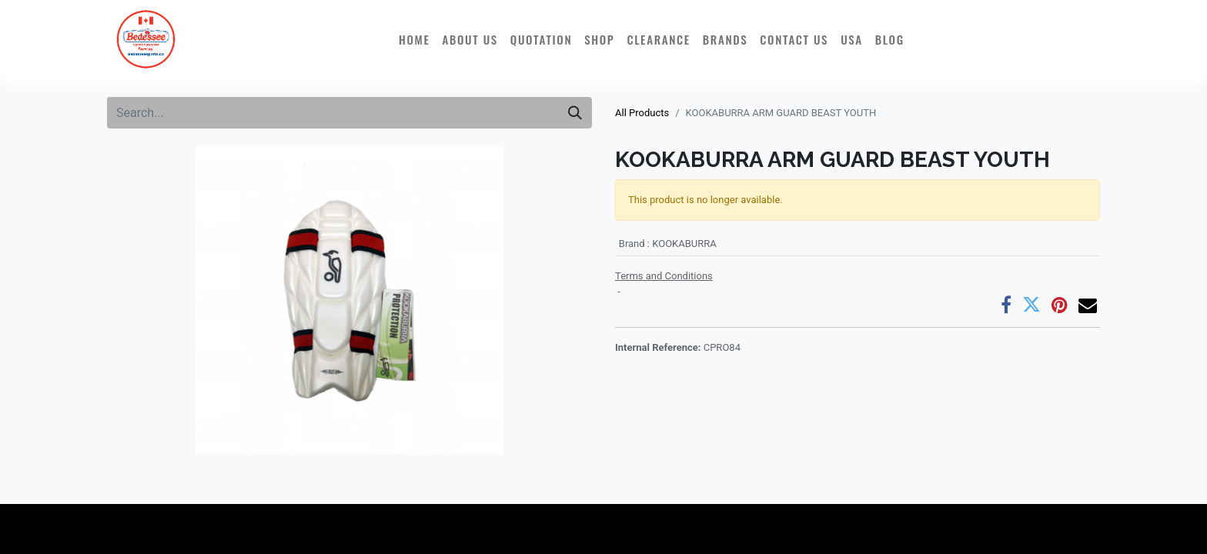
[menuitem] (414, 39)
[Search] (575, 112)
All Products (642, 112)
